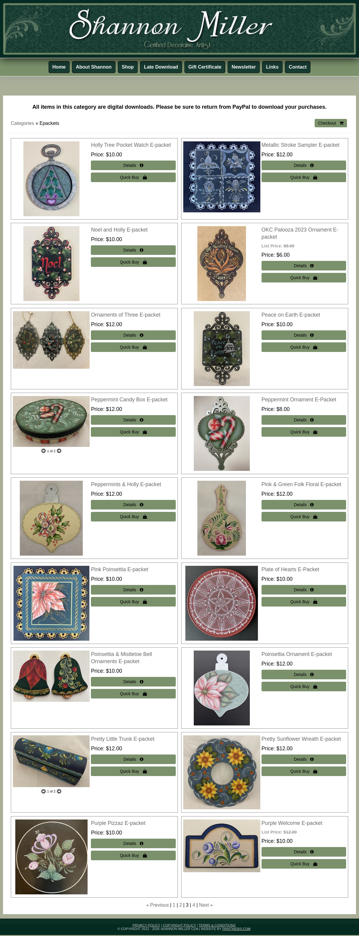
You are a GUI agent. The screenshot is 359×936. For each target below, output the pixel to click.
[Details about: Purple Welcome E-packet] (304, 852)
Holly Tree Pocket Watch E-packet (131, 145)
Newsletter (244, 66)
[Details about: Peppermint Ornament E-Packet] (304, 420)
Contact (298, 66)
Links (272, 66)
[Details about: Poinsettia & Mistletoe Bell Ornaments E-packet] (133, 681)
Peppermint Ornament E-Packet (299, 400)
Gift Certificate (204, 66)
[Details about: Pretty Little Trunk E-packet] (133, 759)
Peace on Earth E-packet (291, 315)
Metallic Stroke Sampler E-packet (301, 145)
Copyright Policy (179, 925)
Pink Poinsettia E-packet (119, 569)
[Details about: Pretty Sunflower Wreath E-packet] (304, 759)
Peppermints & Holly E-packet (126, 484)
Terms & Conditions (217, 925)
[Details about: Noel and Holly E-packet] (133, 250)
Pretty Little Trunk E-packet (122, 739)
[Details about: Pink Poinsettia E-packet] (133, 590)
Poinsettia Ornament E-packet (297, 654)
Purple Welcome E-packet (292, 823)
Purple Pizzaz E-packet (118, 823)
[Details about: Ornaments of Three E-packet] (133, 335)
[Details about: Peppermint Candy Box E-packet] (133, 420)
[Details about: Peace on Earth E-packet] (304, 335)
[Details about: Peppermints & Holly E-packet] (133, 504)
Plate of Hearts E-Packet (290, 569)
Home (59, 66)
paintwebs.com (236, 929)
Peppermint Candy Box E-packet (129, 400)
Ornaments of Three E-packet (125, 315)
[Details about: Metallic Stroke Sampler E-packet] (304, 165)
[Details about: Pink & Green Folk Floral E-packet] (304, 504)
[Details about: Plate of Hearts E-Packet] (304, 590)
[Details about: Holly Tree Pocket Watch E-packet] (133, 165)
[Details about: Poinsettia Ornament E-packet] (304, 674)
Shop (128, 66)
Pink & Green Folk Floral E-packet (301, 484)
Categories (22, 123)
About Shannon (94, 66)
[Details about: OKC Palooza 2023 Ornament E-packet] (304, 265)
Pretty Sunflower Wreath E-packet (301, 739)
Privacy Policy (146, 925)
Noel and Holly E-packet (119, 230)
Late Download (161, 66)
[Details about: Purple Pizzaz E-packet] (133, 843)
